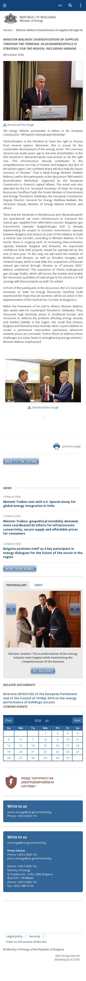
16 (57, 763)
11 (77, 757)
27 (20, 775)
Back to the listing (21, 479)
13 (20, 763)
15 (45, 763)
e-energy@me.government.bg (26, 860)
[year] (37, 738)
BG (60, 5)
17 (67, 763)
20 (20, 769)
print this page (67, 464)
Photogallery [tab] (16, 602)
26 (8, 775)
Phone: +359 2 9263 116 (22, 833)
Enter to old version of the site (26, 959)
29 (45, 775)
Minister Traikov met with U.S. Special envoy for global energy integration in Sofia (39, 521)
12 (8, 763)
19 (8, 769)
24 (67, 769)
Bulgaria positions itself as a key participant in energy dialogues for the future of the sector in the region (43, 570)
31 (67, 775)
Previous (11, 627)
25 (77, 769)
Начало (7, 30)
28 (32, 775)
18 (77, 763)
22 (45, 769)
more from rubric (19, 586)
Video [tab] (38, 602)
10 (67, 757)
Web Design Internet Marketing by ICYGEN (67, 975)
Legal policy (14, 954)
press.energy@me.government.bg (29, 829)
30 (57, 775)
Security (34, 954)
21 (32, 769)
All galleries (43, 688)
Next (75, 627)
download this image (18, 125)
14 (32, 763)
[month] (48, 738)
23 (57, 769)
